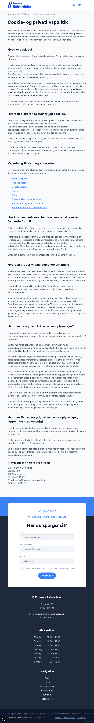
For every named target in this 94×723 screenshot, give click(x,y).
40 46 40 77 (47, 511)
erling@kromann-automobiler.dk (47, 517)
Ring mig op (47, 575)
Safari (14, 195)
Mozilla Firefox (19, 182)
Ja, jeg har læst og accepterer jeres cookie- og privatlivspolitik (50, 568)
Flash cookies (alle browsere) (26, 199)
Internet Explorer (20, 178)
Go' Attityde (81, 718)
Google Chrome (19, 187)
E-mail (22, 556)
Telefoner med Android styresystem (29, 207)
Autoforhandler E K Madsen (19, 14)
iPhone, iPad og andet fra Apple (27, 203)
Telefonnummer (26, 545)
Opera (15, 191)
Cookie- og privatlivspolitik (65, 718)
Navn (22, 533)
